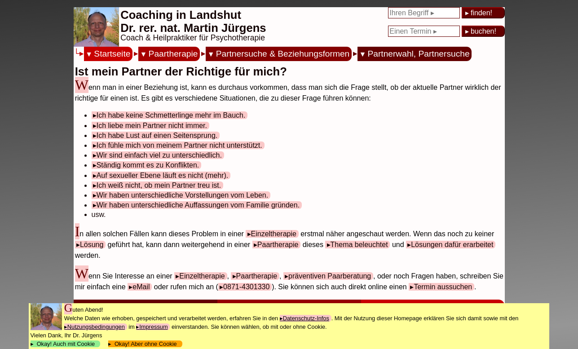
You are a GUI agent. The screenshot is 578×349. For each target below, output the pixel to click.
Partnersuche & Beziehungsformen (283, 53)
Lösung (92, 244)
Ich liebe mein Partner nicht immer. (152, 125)
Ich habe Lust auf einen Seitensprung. (157, 135)
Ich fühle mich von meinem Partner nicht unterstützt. (179, 145)
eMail (141, 287)
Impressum (153, 326)
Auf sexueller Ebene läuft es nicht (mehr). (162, 175)
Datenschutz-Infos (306, 318)
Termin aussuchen (443, 287)
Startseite (112, 53)
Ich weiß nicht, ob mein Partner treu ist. (159, 185)
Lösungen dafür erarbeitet (452, 244)
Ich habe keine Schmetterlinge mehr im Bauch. (171, 115)
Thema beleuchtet (359, 244)
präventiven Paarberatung (329, 276)
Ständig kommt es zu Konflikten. (148, 165)
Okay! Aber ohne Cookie (145, 343)
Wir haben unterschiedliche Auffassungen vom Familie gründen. (198, 205)
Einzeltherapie (273, 234)
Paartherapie (173, 53)
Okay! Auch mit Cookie (66, 343)
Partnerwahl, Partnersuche (418, 53)
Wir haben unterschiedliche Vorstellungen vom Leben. (182, 195)
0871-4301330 (246, 287)
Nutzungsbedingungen (96, 326)
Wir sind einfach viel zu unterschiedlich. (159, 155)
